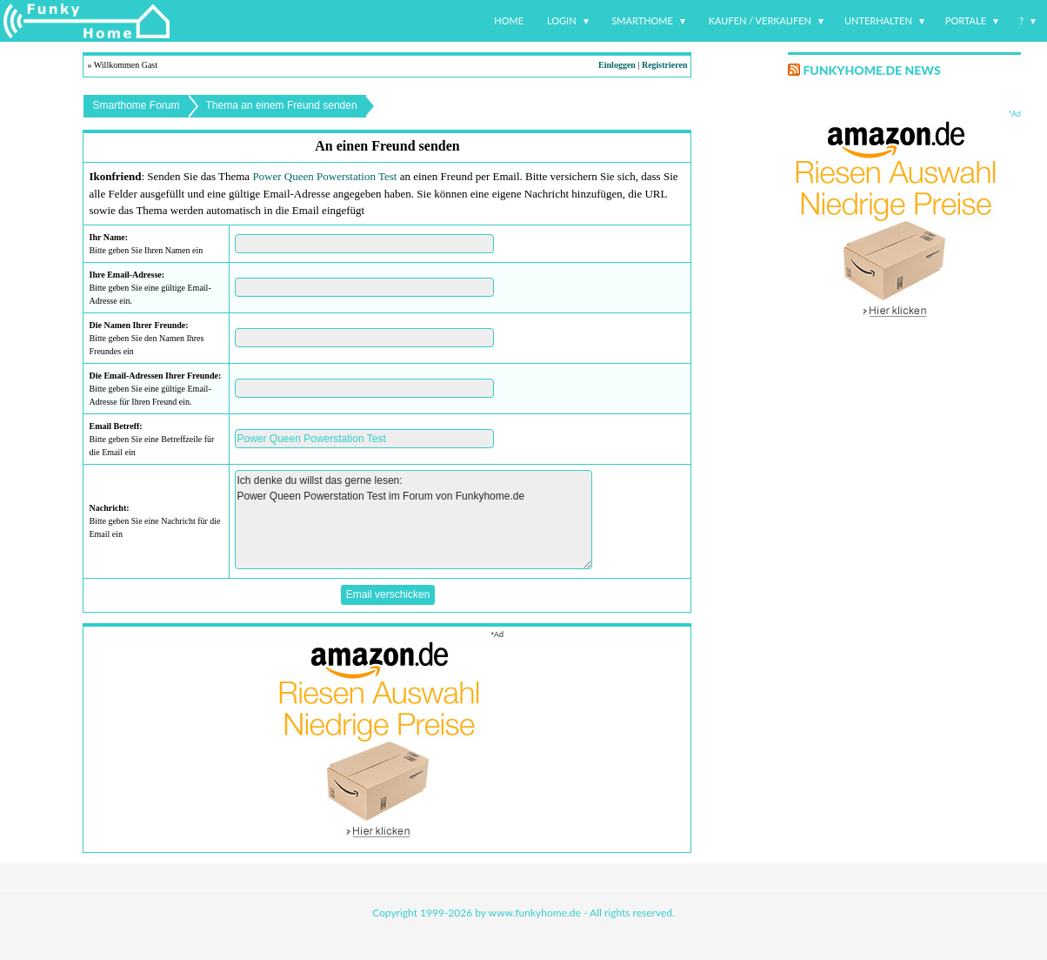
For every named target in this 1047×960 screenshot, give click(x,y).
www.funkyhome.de (535, 912)
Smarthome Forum (135, 105)
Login (562, 20)
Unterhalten (878, 20)
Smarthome (642, 20)
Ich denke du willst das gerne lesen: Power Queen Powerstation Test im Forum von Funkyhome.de (413, 519)
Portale (965, 20)
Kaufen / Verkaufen (760, 20)
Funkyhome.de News (871, 70)
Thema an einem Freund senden (281, 105)
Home (509, 20)
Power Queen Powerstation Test (324, 176)
